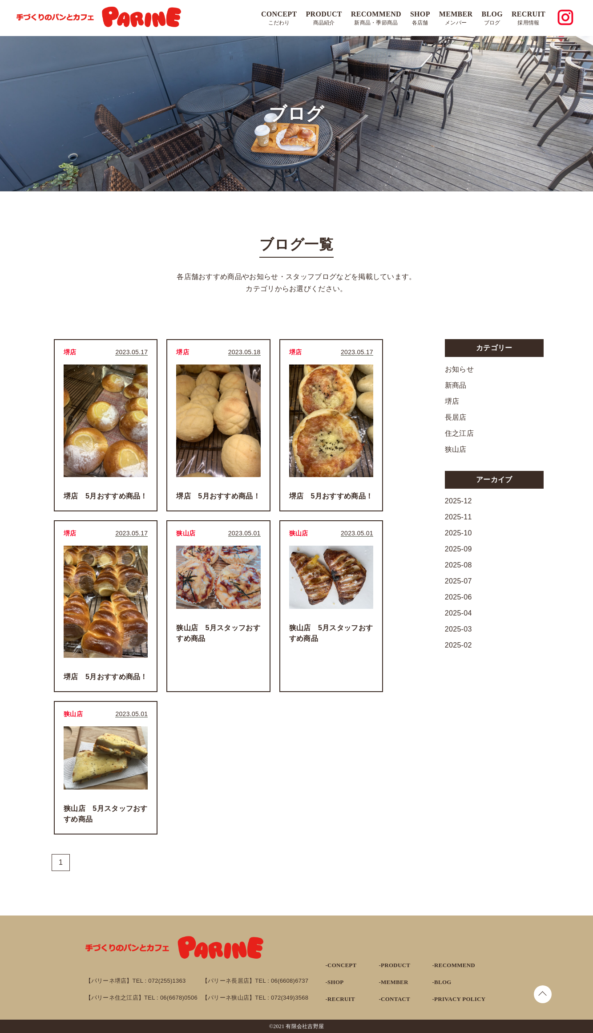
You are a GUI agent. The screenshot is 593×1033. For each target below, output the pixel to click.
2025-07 (458, 581)
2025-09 (458, 549)
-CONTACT (394, 999)
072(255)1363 (167, 980)
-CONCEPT (341, 965)
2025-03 (458, 629)
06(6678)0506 (179, 997)
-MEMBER (393, 982)
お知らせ (459, 369)
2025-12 (458, 501)
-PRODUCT (395, 965)
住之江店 (459, 433)
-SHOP (335, 982)
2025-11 (458, 517)
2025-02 (458, 645)
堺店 (452, 401)
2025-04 (458, 613)
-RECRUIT (340, 999)
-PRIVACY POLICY (459, 999)
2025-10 (458, 533)
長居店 (456, 417)
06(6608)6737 (289, 980)
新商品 (456, 385)
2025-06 (458, 597)
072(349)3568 (289, 997)
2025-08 (458, 565)
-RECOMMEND (453, 965)
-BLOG (442, 982)
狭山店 (456, 449)
